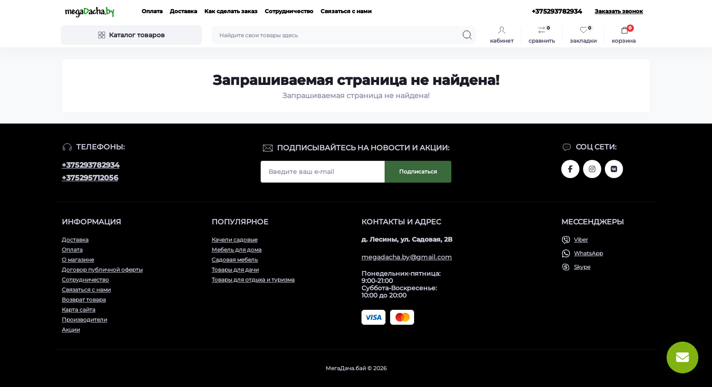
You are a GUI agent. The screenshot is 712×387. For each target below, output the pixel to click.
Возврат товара (84, 299)
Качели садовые (234, 239)
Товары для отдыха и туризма (253, 279)
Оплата (152, 11)
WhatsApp (588, 253)
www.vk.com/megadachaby (614, 169)
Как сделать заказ (230, 11)
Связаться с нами (346, 11)
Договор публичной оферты (102, 269)
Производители (84, 319)
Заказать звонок (619, 11)
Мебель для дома (237, 249)
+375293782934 (90, 165)
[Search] (467, 35)
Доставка (183, 11)
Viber (581, 239)
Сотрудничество (289, 11)
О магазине (78, 259)
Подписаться (418, 171)
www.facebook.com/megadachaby (570, 169)
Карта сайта (78, 309)
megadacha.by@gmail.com (406, 257)
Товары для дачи (235, 269)
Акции (71, 329)
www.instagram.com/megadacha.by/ (592, 169)
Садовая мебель (235, 259)
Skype (582, 266)
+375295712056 (90, 178)
